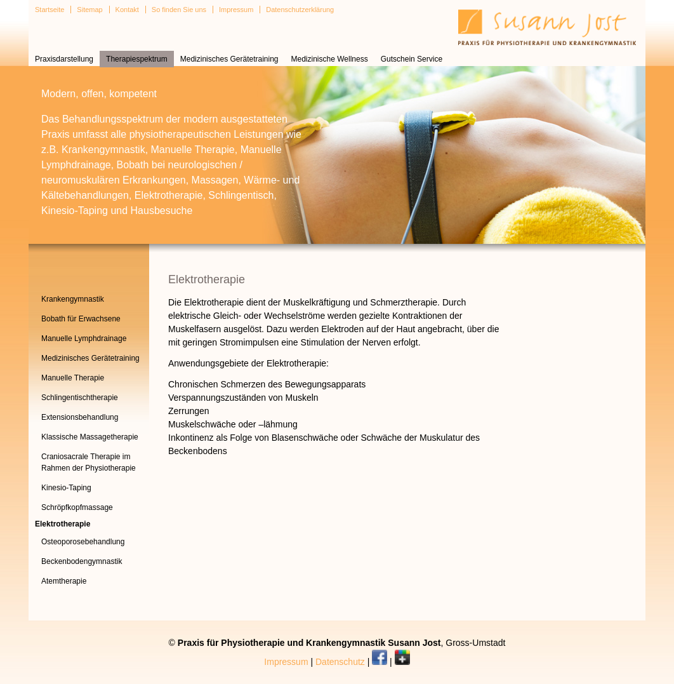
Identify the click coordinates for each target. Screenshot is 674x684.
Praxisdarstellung (64, 59)
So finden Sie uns (179, 9)
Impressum (236, 9)
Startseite (49, 9)
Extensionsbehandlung (79, 417)
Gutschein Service (411, 59)
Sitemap (89, 9)
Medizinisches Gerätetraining (229, 59)
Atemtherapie (63, 581)
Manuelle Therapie (72, 377)
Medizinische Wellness (329, 59)
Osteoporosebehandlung (82, 541)
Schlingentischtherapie (79, 397)
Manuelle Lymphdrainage (83, 338)
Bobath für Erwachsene (81, 318)
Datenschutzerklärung (300, 9)
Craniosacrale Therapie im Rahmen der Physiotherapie (88, 462)
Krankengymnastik (72, 299)
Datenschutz (340, 662)
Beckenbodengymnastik (81, 561)
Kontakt (127, 9)
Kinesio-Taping (66, 487)
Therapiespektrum (137, 59)
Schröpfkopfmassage (77, 507)
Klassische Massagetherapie (89, 437)
